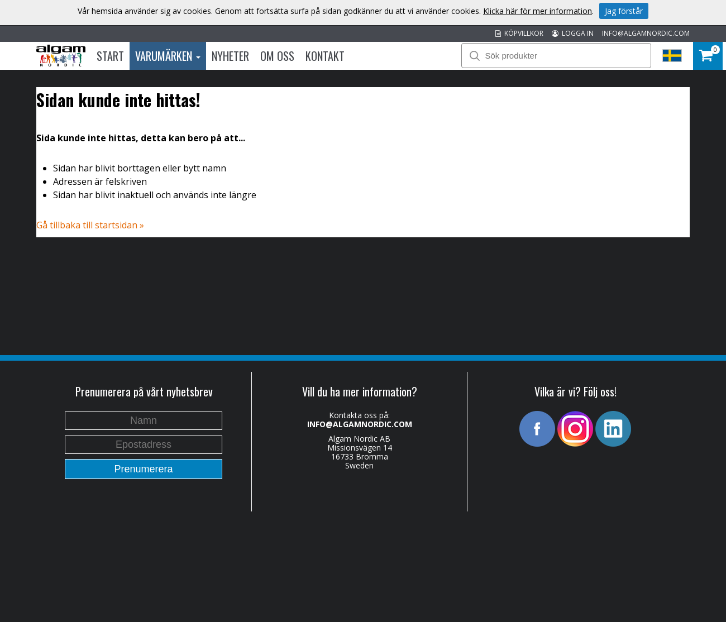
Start (110, 55)
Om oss (277, 55)
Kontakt (325, 55)
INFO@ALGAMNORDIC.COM (646, 33)
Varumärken (167, 55)
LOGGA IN (573, 33)
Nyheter (230, 55)
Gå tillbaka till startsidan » (90, 225)
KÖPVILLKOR (519, 33)
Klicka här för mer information (537, 11)
